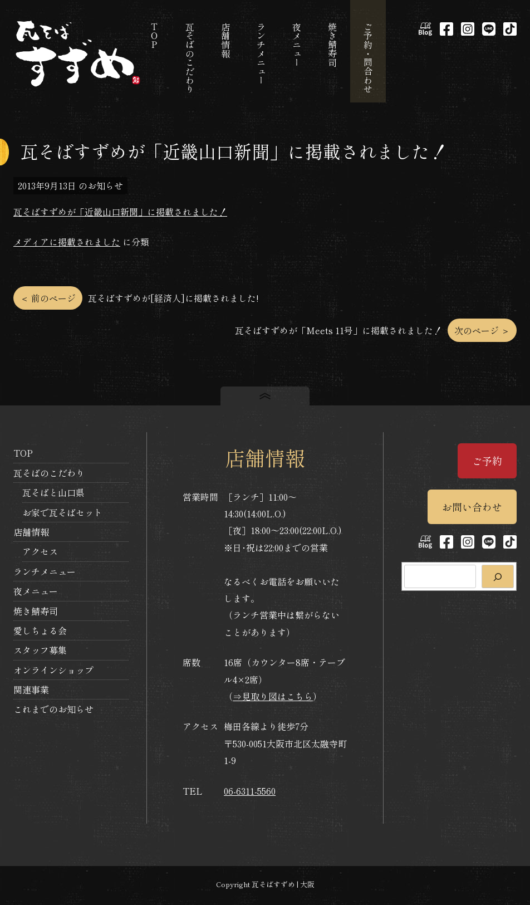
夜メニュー (35, 591)
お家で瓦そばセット (62, 512)
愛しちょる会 (40, 630)
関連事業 (31, 689)
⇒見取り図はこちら (273, 696)
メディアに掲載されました (66, 241)
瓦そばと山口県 (53, 492)
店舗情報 (31, 532)
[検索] (498, 576)
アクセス (40, 551)
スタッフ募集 (40, 650)
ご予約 (487, 460)
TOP (23, 452)
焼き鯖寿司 (35, 611)
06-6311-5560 (250, 791)
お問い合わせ (472, 507)
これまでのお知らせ (53, 709)
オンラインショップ (53, 670)
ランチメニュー (44, 571)
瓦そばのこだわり (49, 473)
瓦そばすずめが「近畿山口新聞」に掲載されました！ (120, 211)
